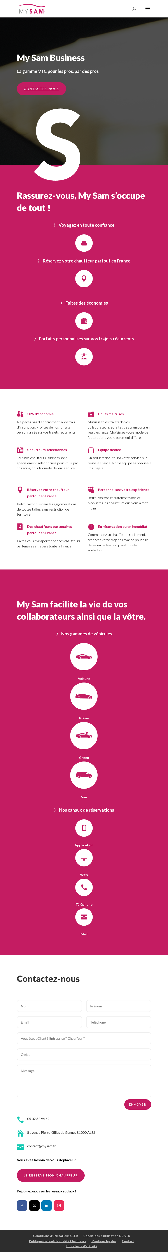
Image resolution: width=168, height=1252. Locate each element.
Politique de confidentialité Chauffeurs (57, 1241)
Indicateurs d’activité (81, 1246)
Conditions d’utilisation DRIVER (106, 1236)
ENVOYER (137, 1104)
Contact (128, 1241)
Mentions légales (103, 1241)
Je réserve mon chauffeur (51, 1175)
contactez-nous (41, 89)
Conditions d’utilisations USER (55, 1236)
